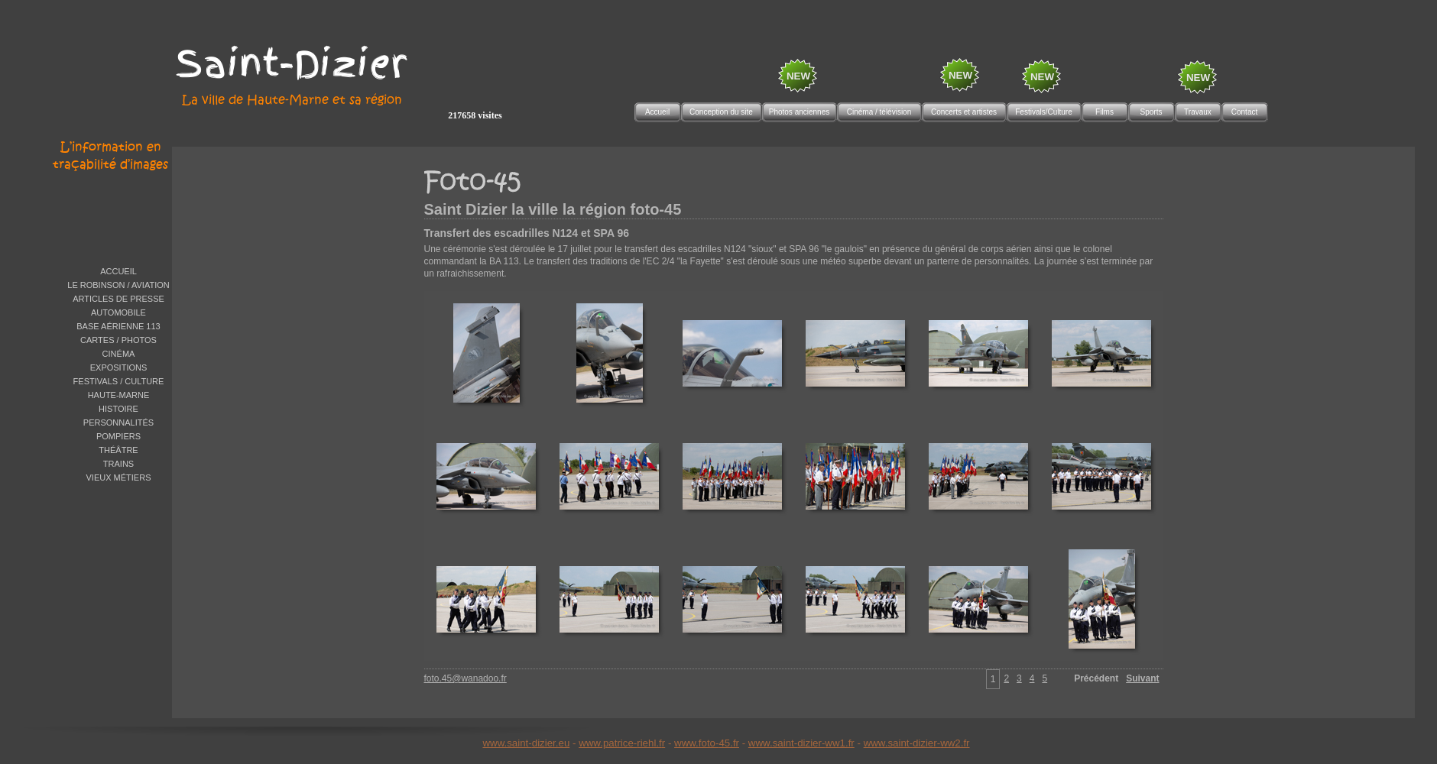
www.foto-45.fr (706, 743)
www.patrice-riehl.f (620, 743)
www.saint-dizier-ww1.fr (801, 743)
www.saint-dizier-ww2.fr (917, 743)
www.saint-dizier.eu (525, 743)
